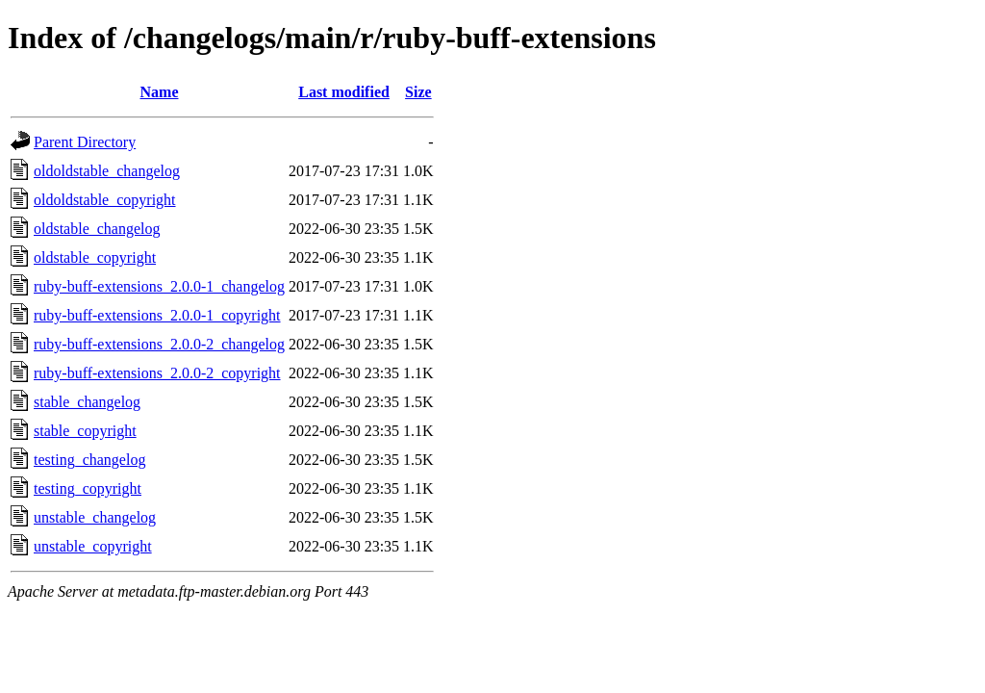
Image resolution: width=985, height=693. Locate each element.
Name (159, 92)
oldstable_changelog (97, 228)
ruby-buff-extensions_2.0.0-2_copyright (157, 373)
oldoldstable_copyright (105, 200)
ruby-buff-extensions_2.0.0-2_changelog (159, 344)
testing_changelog (89, 459)
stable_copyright (85, 431)
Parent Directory (85, 142)
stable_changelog (87, 402)
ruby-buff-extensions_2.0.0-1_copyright (157, 315)
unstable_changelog (95, 517)
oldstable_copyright (95, 257)
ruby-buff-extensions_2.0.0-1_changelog (159, 286)
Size (418, 92)
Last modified (344, 92)
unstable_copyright (93, 546)
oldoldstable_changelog (107, 171)
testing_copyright (87, 488)
